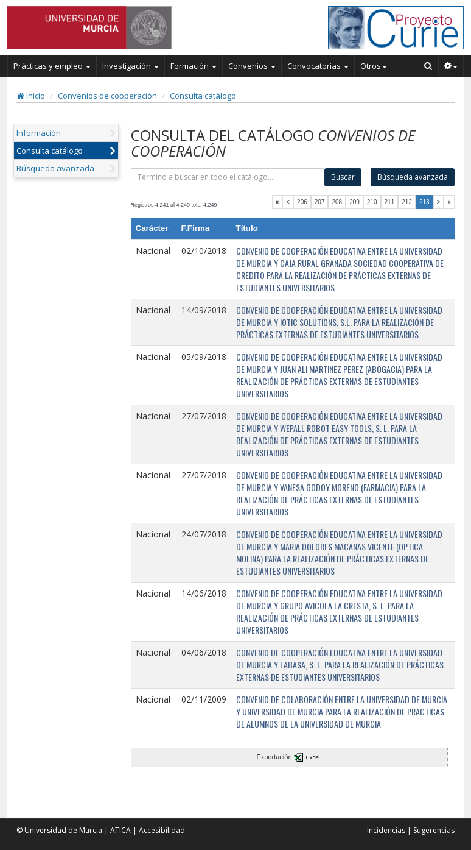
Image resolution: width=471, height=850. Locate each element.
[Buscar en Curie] (428, 65)
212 (407, 202)
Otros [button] (373, 65)
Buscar (343, 177)
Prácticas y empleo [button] (52, 65)
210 (372, 202)
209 (354, 202)
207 (320, 202)
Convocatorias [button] (318, 65)
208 (337, 202)
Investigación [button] (130, 65)
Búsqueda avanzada (55, 168)
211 (390, 202)
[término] (228, 177)
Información (38, 132)
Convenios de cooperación (107, 95)
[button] (451, 65)
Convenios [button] (252, 65)
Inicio (31, 95)
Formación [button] (193, 65)
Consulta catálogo (203, 95)
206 (302, 202)
